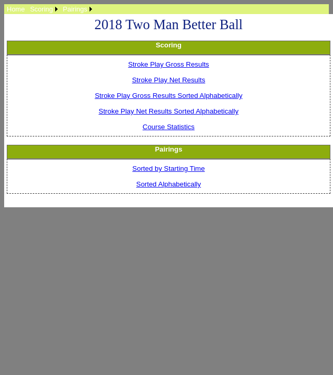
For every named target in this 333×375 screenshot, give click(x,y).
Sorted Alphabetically (168, 184)
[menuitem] (16, 9)
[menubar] (49, 9)
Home (16, 9)
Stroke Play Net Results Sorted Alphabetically (169, 111)
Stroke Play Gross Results (168, 64)
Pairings (75, 9)
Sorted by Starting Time (168, 168)
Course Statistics (169, 127)
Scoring (41, 9)
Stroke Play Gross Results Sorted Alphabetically (168, 95)
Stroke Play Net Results (169, 80)
